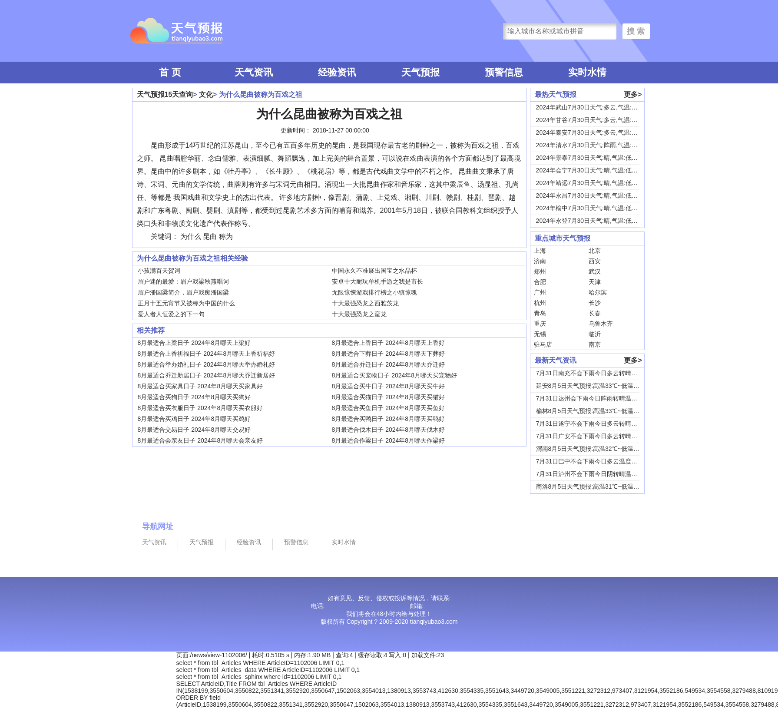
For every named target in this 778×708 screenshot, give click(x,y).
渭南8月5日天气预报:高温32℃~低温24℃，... (596, 448)
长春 (595, 313)
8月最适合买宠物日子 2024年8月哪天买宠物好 (394, 375)
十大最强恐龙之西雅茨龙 (365, 303)
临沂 (595, 334)
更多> (633, 94)
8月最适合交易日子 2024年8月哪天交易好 (194, 429)
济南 (540, 261)
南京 (595, 344)
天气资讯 (254, 72)
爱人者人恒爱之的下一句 (171, 314)
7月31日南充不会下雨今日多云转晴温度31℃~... (600, 373)
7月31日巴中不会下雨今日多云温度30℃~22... (597, 461)
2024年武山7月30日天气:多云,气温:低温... (592, 107)
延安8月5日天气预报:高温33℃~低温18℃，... (596, 385)
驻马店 (543, 344)
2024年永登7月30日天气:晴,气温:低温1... (591, 220)
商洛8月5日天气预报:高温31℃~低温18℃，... (596, 486)
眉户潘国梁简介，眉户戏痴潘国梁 (183, 292)
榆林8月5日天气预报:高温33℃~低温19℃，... (596, 410)
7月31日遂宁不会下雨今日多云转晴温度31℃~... (600, 423)
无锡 (540, 334)
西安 (595, 261)
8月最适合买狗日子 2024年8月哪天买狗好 (194, 397)
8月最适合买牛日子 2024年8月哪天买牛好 (388, 386)
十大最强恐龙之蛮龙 (359, 314)
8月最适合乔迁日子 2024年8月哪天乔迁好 (388, 364)
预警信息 (504, 72)
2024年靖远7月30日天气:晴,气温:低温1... (591, 182)
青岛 (540, 313)
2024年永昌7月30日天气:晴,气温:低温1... (591, 195)
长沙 (595, 302)
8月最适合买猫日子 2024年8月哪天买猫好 (388, 397)
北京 (595, 250)
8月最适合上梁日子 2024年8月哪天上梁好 (194, 342)
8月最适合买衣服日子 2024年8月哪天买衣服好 (200, 407)
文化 (206, 94)
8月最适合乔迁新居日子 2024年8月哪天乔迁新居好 (206, 375)
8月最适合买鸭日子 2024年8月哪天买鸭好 (388, 418)
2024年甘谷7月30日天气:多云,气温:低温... (592, 119)
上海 (540, 250)
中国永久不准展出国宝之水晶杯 (374, 270)
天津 (595, 281)
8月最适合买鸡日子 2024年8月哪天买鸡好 (194, 418)
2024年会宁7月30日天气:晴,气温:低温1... (591, 170)
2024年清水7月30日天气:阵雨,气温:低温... (592, 145)
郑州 (540, 271)
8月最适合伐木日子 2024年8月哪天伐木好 (388, 429)
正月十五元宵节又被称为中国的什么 (186, 303)
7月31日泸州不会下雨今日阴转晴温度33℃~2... (599, 473)
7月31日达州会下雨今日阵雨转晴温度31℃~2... (599, 398)
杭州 (540, 302)
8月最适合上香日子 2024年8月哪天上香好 (388, 342)
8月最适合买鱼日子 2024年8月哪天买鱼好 (388, 407)
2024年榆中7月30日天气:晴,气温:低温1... (591, 208)
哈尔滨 (598, 292)
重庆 (540, 323)
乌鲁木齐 (601, 323)
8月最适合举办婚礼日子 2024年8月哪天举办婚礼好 (206, 364)
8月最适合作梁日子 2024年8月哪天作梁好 (388, 440)
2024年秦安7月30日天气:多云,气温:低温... (592, 132)
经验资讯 (337, 72)
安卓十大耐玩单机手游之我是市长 (377, 281)
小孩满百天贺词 (159, 270)
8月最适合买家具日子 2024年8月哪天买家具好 (200, 386)
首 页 (170, 72)
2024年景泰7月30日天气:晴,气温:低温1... (591, 157)
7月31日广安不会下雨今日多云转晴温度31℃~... (600, 436)
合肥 (540, 281)
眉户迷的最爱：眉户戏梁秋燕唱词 (183, 281)
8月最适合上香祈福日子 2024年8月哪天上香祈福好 (206, 353)
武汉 (595, 271)
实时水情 (587, 72)
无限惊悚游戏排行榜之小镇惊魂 (374, 292)
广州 (540, 292)
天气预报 (420, 72)
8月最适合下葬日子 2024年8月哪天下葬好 (388, 353)
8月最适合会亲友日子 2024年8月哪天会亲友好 (200, 440)
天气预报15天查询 (165, 94)
